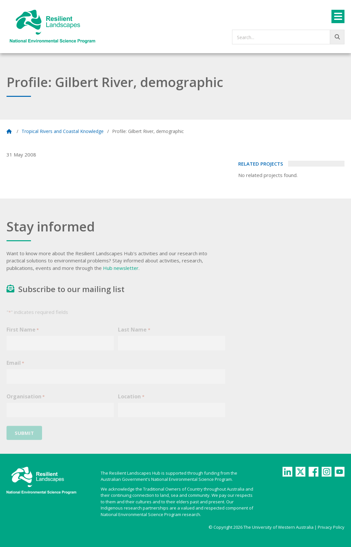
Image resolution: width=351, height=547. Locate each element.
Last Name (134, 333)
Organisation (26, 400)
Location (131, 400)
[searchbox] (288, 37)
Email (15, 367)
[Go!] (337, 37)
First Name (23, 333)
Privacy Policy (331, 527)
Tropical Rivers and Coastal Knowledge (63, 131)
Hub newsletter (121, 268)
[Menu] (337, 16)
